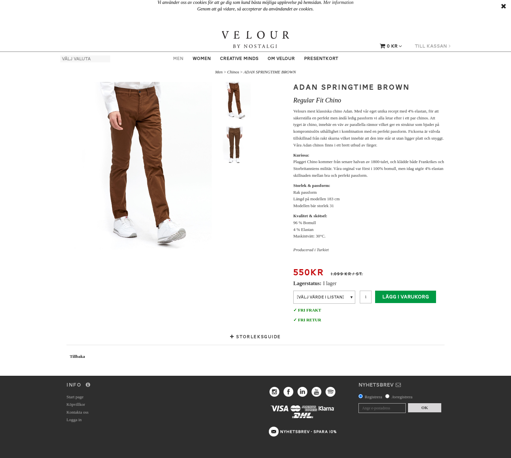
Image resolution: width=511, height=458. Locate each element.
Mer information (338, 2)
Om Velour (281, 58)
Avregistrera (401, 396)
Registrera (373, 396)
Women (202, 58)
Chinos (233, 71)
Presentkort (321, 58)
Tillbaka (77, 356)
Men (178, 58)
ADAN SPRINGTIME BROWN (270, 71)
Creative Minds (239, 58)
